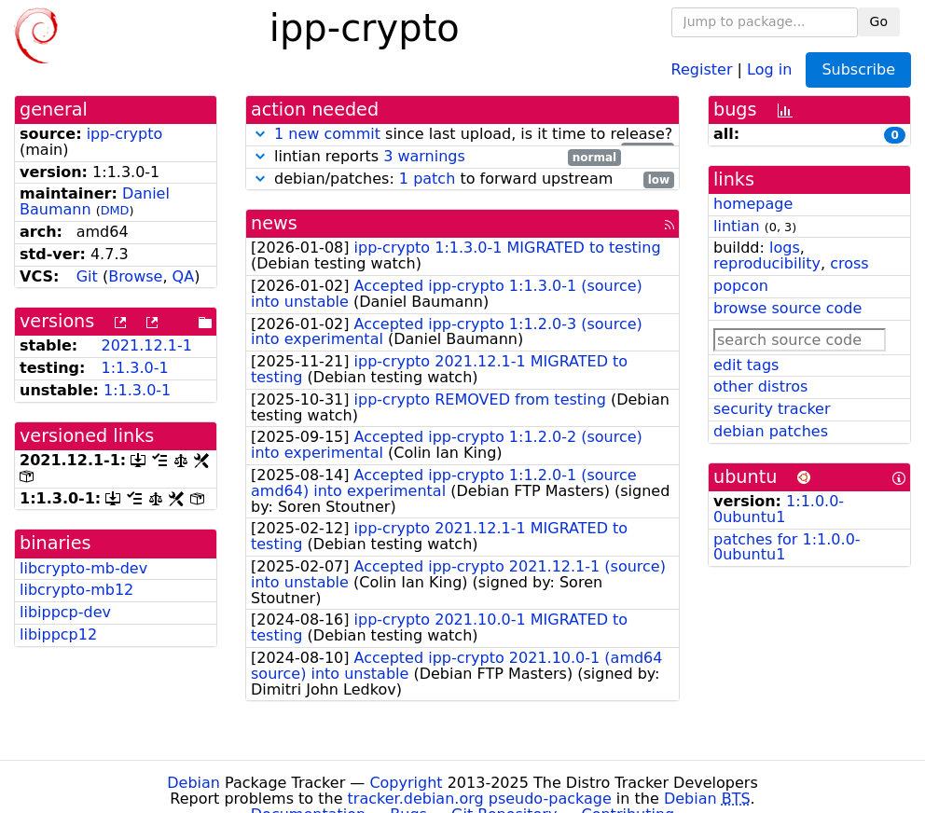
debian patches (770, 431)
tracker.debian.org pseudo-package (480, 798)
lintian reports (436, 157)
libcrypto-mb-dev (83, 568)
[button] (260, 134)
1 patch (427, 178)
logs (784, 247)
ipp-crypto (125, 134)
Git (87, 276)
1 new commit (327, 134)
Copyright (405, 783)
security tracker (772, 409)
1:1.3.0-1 (134, 368)
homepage (753, 204)
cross (849, 263)
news (274, 223)
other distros (760, 386)
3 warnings (424, 156)
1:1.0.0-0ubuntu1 (778, 509)
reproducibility (767, 263)
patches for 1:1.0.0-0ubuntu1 (787, 547)
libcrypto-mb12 (76, 590)
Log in (769, 68)
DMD (115, 210)
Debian (193, 783)
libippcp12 (58, 634)
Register (702, 68)
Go (879, 21)
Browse (135, 276)
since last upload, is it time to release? (462, 135)
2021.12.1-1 (146, 345)
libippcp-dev (65, 612)
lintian (736, 226)
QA (184, 276)
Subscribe (858, 69)
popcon (740, 286)
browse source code (787, 308)
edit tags (746, 365)
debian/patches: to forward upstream (462, 179)
